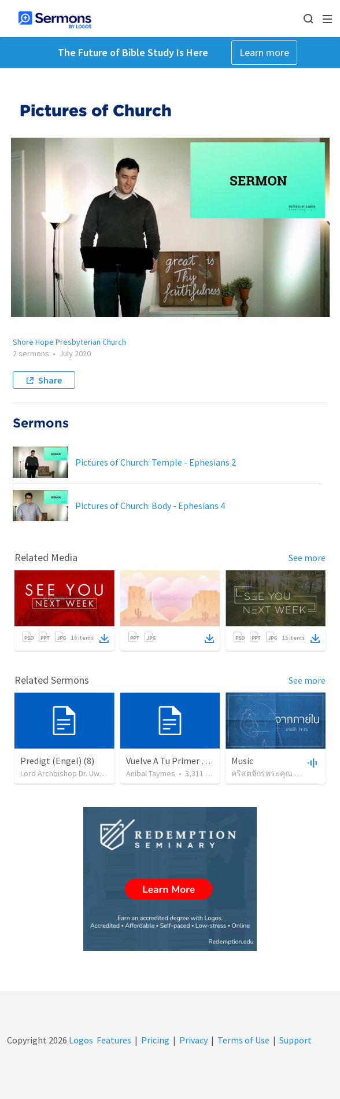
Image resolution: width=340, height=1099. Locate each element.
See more (307, 557)
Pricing (155, 1040)
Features (114, 1040)
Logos (80, 1040)
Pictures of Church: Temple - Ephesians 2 (155, 462)
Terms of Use (243, 1040)
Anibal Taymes (150, 773)
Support (295, 1040)
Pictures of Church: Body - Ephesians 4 (150, 505)
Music (242, 760)
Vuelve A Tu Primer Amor (174, 760)
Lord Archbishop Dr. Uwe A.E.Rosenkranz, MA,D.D (103, 773)
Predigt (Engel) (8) (57, 760)
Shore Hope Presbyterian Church (69, 342)
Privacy (193, 1040)
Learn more (264, 52)
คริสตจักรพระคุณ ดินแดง (275, 773)
